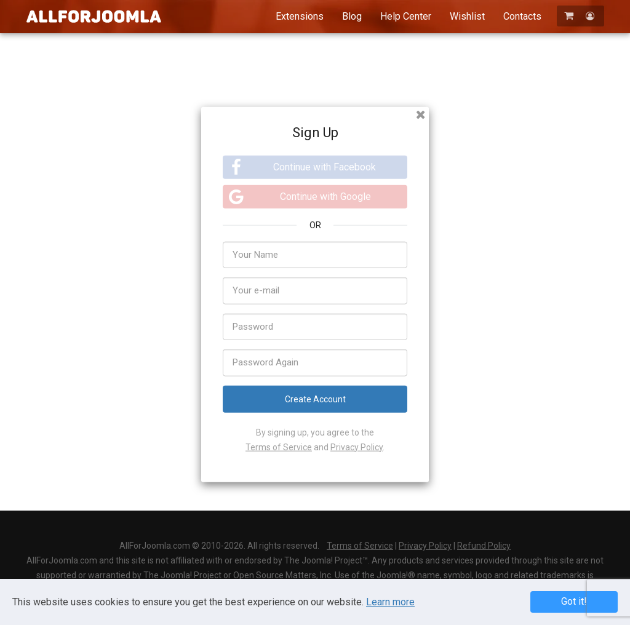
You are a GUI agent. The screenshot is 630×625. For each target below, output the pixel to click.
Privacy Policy (356, 447)
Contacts (522, 16)
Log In (364, 501)
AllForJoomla (94, 16)
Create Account (315, 399)
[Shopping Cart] (570, 16)
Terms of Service (278, 447)
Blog (352, 16)
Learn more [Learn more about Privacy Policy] (390, 602)
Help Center (405, 16)
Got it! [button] (574, 601)
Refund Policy (484, 546)
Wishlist (467, 16)
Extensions (300, 16)
